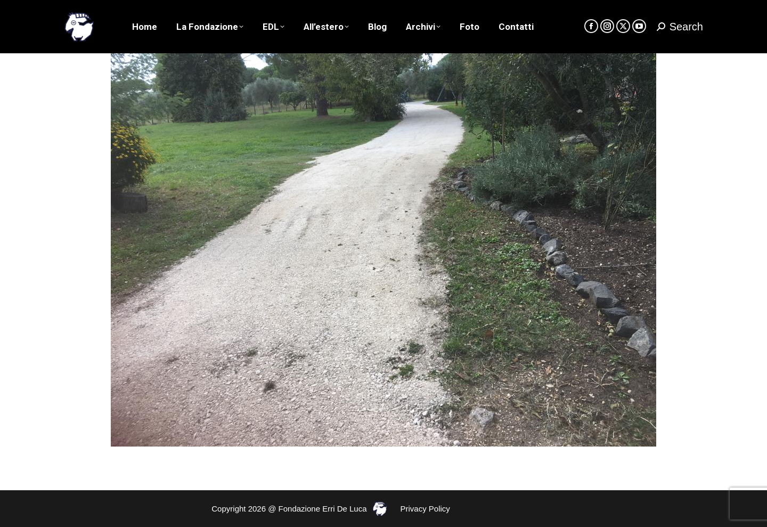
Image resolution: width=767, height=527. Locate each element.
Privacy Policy (425, 508)
